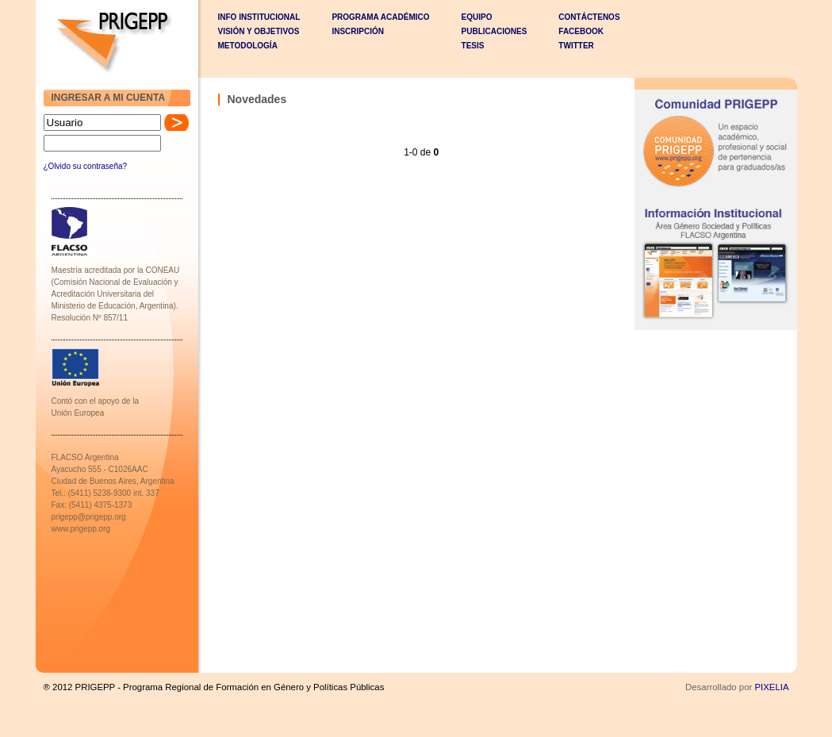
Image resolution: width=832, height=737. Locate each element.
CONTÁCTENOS (588, 17)
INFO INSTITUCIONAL (259, 17)
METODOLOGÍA (248, 45)
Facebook (581, 31)
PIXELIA (771, 687)
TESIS (473, 45)
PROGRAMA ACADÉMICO (380, 17)
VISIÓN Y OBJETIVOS (259, 31)
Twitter (575, 45)
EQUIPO (477, 17)
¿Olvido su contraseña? (86, 166)
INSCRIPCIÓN (358, 31)
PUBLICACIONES (494, 31)
